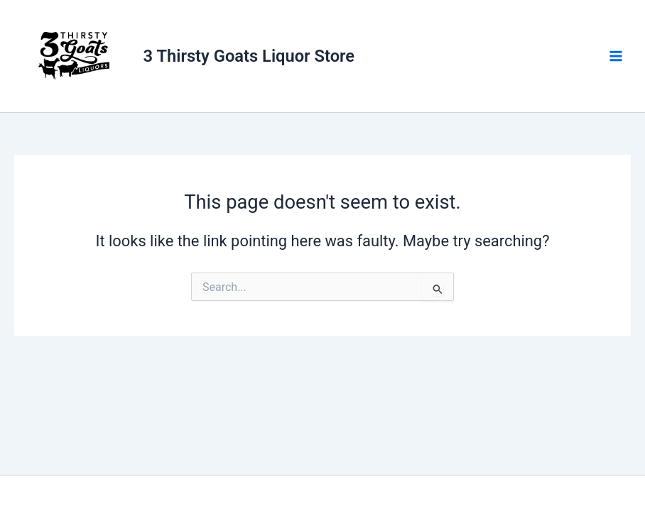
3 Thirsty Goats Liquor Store (249, 56)
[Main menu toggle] (616, 56)
